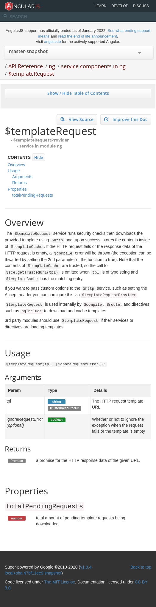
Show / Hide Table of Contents (78, 93)
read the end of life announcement (87, 36)
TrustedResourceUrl (64, 408)
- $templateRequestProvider (40, 140)
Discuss (141, 6)
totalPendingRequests (32, 195)
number (17, 518)
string (56, 401)
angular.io (52, 41)
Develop (119, 6)
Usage (14, 170)
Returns (19, 182)
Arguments (22, 176)
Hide (38, 157)
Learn (101, 6)
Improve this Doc (125, 119)
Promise (16, 460)
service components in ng (93, 66)
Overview (16, 164)
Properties (17, 189)
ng (52, 66)
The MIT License (59, 582)
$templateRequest (31, 73)
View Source (76, 119)
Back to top (140, 567)
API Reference (25, 66)
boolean (57, 419)
